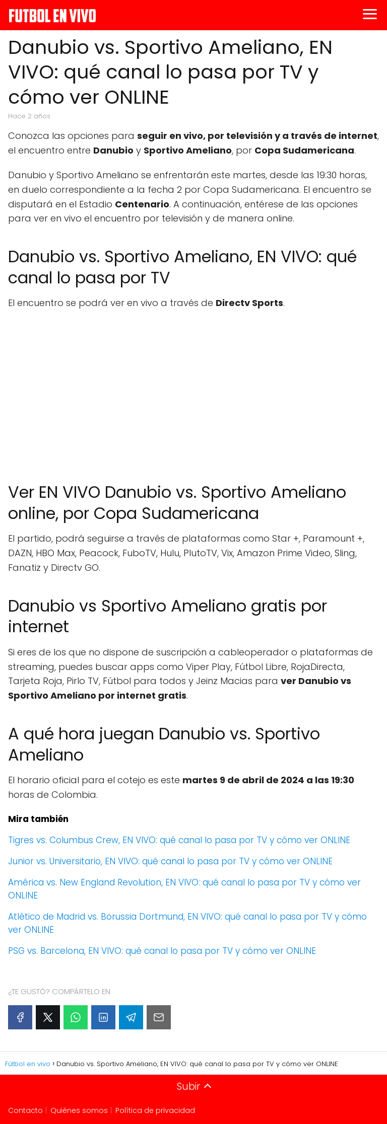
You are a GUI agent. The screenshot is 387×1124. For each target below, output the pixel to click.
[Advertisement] (193, 391)
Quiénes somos (79, 1110)
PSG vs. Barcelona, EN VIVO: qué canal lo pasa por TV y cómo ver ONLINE (162, 951)
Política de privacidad (155, 1110)
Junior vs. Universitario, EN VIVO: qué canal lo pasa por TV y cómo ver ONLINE (170, 861)
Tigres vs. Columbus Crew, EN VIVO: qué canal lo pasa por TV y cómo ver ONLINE (179, 840)
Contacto (25, 1110)
